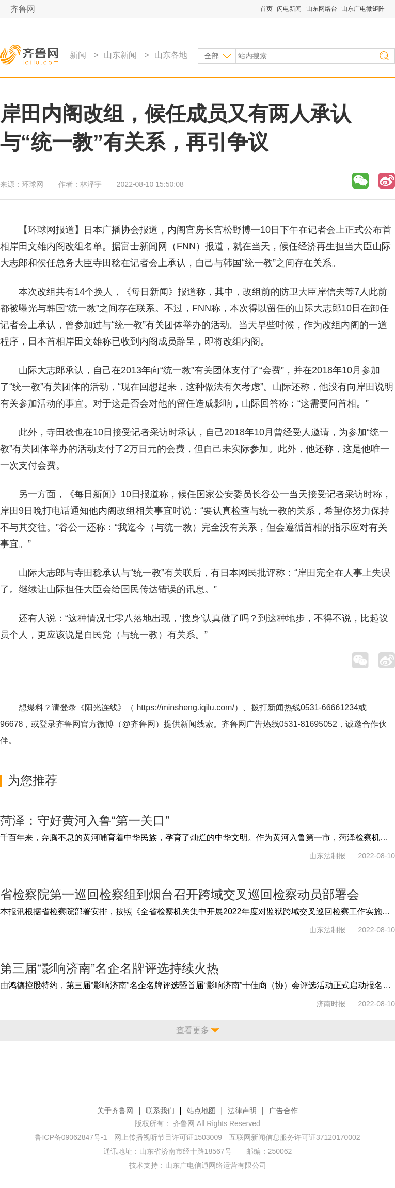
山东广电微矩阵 (363, 8)
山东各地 (170, 55)
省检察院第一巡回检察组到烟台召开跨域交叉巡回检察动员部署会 (179, 894)
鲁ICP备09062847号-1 (71, 1137)
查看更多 (192, 1030)
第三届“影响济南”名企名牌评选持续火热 (109, 968)
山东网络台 (321, 8)
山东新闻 (120, 55)
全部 (211, 56)
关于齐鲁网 (115, 1110)
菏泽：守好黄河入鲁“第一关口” (84, 820)
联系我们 (160, 1110)
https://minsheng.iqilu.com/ (185, 707)
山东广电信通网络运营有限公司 (215, 1165)
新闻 (78, 55)
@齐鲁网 (138, 724)
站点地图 (201, 1110)
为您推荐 (32, 780)
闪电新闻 (289, 8)
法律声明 (242, 1110)
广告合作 (283, 1110)
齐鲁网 (22, 9)
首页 (266, 8)
